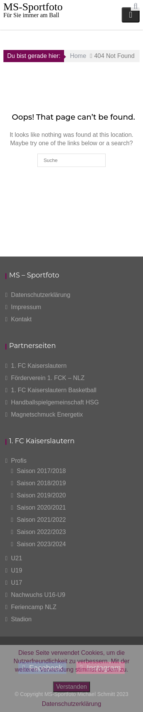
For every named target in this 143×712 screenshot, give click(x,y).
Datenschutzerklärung (41, 295)
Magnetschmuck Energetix (47, 414)
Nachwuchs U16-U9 (38, 595)
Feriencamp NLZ (33, 607)
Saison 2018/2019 (41, 483)
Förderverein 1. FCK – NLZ (48, 378)
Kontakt (21, 319)
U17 (16, 582)
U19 (16, 570)
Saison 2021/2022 (41, 519)
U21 (16, 558)
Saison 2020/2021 (41, 507)
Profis (19, 460)
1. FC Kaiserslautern (39, 365)
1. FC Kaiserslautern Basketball (53, 390)
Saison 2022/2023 (41, 532)
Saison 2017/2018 (41, 471)
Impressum (26, 307)
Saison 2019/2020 (41, 495)
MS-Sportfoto (33, 7)
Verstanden (71, 686)
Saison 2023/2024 (41, 544)
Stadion (21, 619)
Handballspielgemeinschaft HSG (55, 402)
